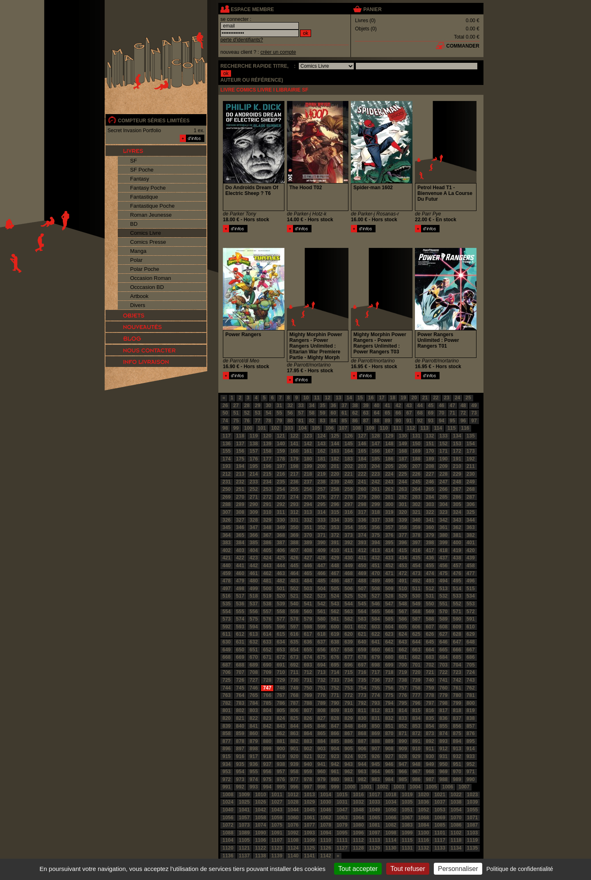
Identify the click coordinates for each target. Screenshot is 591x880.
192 (471, 459)
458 (471, 565)
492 (416, 581)
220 (335, 474)
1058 (260, 817)
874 (444, 733)
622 (375, 634)
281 (389, 497)
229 (457, 474)
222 (362, 474)
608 (444, 627)
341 (430, 520)
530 (416, 596)
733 (335, 680)
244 (403, 482)
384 (240, 542)
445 (294, 565)
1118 (456, 840)
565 (375, 611)
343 (457, 520)
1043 (276, 810)
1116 (423, 840)
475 (444, 573)
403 (240, 550)
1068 (423, 817)
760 (444, 688)
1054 (456, 810)
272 (267, 497)
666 (457, 650)
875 (457, 733)
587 (416, 619)
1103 (472, 833)
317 (362, 512)
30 (268, 405)
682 (416, 657)
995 (281, 787)
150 (416, 444)
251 (240, 489)
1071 (472, 817)
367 (267, 535)
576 (267, 619)
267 (457, 489)
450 (362, 565)
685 (457, 657)
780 (457, 695)
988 (444, 779)
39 (366, 405)
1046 (325, 810)
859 (240, 733)
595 (267, 627)
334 (335, 520)
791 (348, 703)
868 (362, 733)
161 (308, 451)
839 (226, 726)
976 (281, 779)
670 (254, 657)
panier (372, 9)
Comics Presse (148, 242)
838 (471, 718)
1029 (309, 802)
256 (308, 489)
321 (416, 512)
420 (471, 550)
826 (308, 718)
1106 (260, 840)
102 (275, 428)
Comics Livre (145, 233)
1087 (472, 825)
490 (389, 581)
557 (267, 611)
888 (375, 741)
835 (430, 718)
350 (294, 527)
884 (321, 741)
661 (389, 650)
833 (403, 718)
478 (226, 581)
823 (267, 718)
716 (362, 672)
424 (267, 558)
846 (321, 726)
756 (389, 688)
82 (311, 421)
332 (308, 520)
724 (471, 672)
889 (389, 741)
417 (430, 550)
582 (348, 619)
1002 (382, 787)
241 (362, 482)
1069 (439, 817)
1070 (456, 817)
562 (335, 611)
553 (471, 604)
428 (321, 558)
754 (362, 688)
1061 (309, 817)
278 (348, 497)
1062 (325, 817)
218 (308, 474)
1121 (244, 848)
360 (430, 527)
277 (335, 497)
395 (389, 542)
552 (457, 604)
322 (430, 512)
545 (362, 604)
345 (226, 527)
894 (457, 741)
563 (348, 611)
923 (335, 756)
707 (240, 672)
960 (321, 772)
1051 (407, 810)
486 (335, 581)
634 (281, 642)
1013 (309, 795)
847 (335, 726)
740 (430, 680)
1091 (276, 833)
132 (430, 436)
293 (294, 504)
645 (430, 642)
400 (457, 542)
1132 (423, 848)
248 (457, 482)
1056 (228, 817)
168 (403, 451)
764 (240, 695)
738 (403, 680)
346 (240, 527)
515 (471, 588)
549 (416, 604)
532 (444, 596)
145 (348, 444)
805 (281, 710)
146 (362, 444)
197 (281, 466)
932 (457, 756)
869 (375, 733)
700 (403, 665)
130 (403, 436)
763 (226, 695)
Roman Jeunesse (151, 215)
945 (375, 764)
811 (362, 710)
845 (308, 726)
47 (452, 405)
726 (240, 680)
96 (463, 421)
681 (403, 657)
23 (446, 398)
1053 (439, 810)
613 (254, 634)
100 (248, 428)
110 (384, 428)
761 (457, 688)
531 (430, 596)
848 (348, 726)
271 (254, 497)
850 (375, 726)
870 (389, 733)
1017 (374, 795)
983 (375, 779)
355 (362, 527)
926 (375, 756)
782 (226, 703)
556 (254, 611)
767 (281, 695)
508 (375, 588)
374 (362, 535)
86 (354, 421)
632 (254, 642)
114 (438, 428)
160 (294, 451)
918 (267, 756)
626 (430, 634)
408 (308, 550)
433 (389, 558)
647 (457, 642)
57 (301, 413)
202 (348, 466)
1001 (366, 787)
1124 (293, 848)
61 (344, 413)
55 (279, 413)
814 (403, 710)
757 (403, 688)
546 (375, 604)
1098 (390, 833)
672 (281, 657)
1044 (293, 810)
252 (254, 489)
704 (457, 665)
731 (308, 680)
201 (335, 466)
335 (348, 520)
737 (389, 680)
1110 (325, 840)
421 (226, 558)
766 (267, 695)
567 (403, 611)
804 (267, 710)
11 (316, 398)
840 (240, 726)
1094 (325, 833)
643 (403, 642)
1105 (244, 840)
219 (321, 474)
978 (308, 779)
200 (321, 466)
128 (375, 436)
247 (444, 482)
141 (294, 444)
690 (267, 665)
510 (403, 588)
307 (226, 512)
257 (321, 489)
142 (308, 444)
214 (254, 474)
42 (398, 405)
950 (444, 764)
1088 (228, 833)
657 (335, 650)
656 (321, 650)
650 (240, 650)
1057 (244, 817)
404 (254, 550)
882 (294, 741)
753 (348, 688)
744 (226, 688)
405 (267, 550)
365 (240, 535)
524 (335, 596)
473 (416, 573)
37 (344, 405)
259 (348, 489)
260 (362, 489)
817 (444, 710)
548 (403, 604)
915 (226, 756)
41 (387, 405)
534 (471, 596)
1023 (472, 795)
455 (430, 565)
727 (254, 680)
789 (321, 703)
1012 (293, 795)
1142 (325, 856)
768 (294, 695)
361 (444, 527)
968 (430, 772)
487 (348, 581)
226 (416, 474)
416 (416, 550)
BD (133, 224)
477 (471, 573)
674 (308, 657)
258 (335, 489)
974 (254, 779)
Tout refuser (407, 868)
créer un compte (278, 52)
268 (471, 489)
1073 (244, 825)
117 (226, 436)
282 (403, 497)
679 (375, 657)
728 (267, 680)
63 (366, 413)
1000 (349, 787)
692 (294, 665)
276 (321, 497)
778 (430, 695)
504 (321, 588)
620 (348, 634)
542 (321, 604)
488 (362, 581)
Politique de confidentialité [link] (519, 869)
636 (308, 642)
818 (457, 710)
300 (389, 504)
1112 (358, 840)
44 (419, 405)
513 (444, 588)
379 (430, 535)
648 (471, 642)
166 (375, 451)
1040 (228, 810)
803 (254, 710)
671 (267, 657)
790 (335, 703)
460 (240, 573)
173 (471, 451)
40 (376, 405)
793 (375, 703)
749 (294, 688)
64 (376, 413)
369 (294, 535)
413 (375, 550)
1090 (260, 833)
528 (389, 596)
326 (226, 520)
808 (321, 710)
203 (362, 466)
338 (389, 520)
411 (348, 550)
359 (416, 527)
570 (444, 611)
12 (327, 398)
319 (389, 512)
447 (321, 565)
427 (308, 558)
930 (430, 756)
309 (254, 512)
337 (375, 520)
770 (321, 695)
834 (416, 718)
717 (375, 672)
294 (308, 504)
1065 (374, 817)
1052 (423, 810)
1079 (342, 825)
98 (225, 428)
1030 (325, 802)
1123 (276, 848)
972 (226, 779)
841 (254, 726)
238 (321, 482)
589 (444, 619)
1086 (456, 825)
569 (430, 611)
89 (387, 421)
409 (321, 550)
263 (403, 489)
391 (335, 542)
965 (389, 772)
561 (321, 611)
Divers (137, 305)
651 (254, 650)
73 (473, 413)
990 (471, 779)
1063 (342, 817)
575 (254, 619)
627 (444, 634)
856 (457, 726)
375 (375, 535)
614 (267, 634)
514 (457, 588)
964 (375, 772)
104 (302, 428)
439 (471, 558)
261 (375, 489)
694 (321, 665)
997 (308, 787)
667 (471, 650)
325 (471, 512)
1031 (342, 802)
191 (457, 459)
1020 (423, 795)
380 (444, 535)
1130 (390, 848)
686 (471, 657)
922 (321, 756)
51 (235, 413)
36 (333, 405)
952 (471, 764)
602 (362, 627)
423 (254, 558)
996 (294, 787)
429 (335, 558)
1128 (358, 848)
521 (294, 596)
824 (281, 718)
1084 (423, 825)
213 (240, 474)
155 (226, 451)
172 (457, 451)
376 (389, 535)
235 (281, 482)
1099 (407, 833)
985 (403, 779)
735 (362, 680)
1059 (276, 817)
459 (226, 573)
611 (226, 634)
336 (362, 520)
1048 (358, 810)
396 (403, 542)
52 (247, 413)
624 (403, 634)
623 (389, 634)
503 (308, 588)
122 (294, 436)
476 (457, 573)
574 (240, 619)
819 (471, 710)
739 (416, 680)
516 (226, 596)
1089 (244, 833)
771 (335, 695)
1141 (309, 856)
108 (357, 428)
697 (362, 665)
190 (444, 459)
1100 (423, 833)
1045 (309, 810)
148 (389, 444)
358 (403, 527)
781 (471, 695)
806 (294, 710)
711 (294, 672)
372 (335, 535)
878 (240, 741)
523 (321, 596)
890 (403, 741)
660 (375, 650)
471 (389, 573)
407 (294, 550)
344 (471, 520)
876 (471, 733)
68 (419, 413)
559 (294, 611)
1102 (456, 833)
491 (403, 581)
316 (348, 512)
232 (240, 482)
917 (254, 756)
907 (375, 749)
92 (419, 421)
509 (389, 588)
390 (321, 542)
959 (308, 772)
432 (375, 558)
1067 (407, 817)
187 (403, 459)
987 (430, 779)
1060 (293, 817)
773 (362, 695)
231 (226, 482)
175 (240, 459)
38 (354, 405)
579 (308, 619)
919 (281, 756)
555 (240, 611)
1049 (374, 810)
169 (416, 451)
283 (416, 497)
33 (301, 405)
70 (441, 413)
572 (471, 611)
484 (308, 581)
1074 (260, 825)
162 (321, 451)
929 (416, 756)
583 (362, 619)
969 (444, 772)
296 (335, 504)
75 (235, 421)
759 (430, 688)
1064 (358, 817)
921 (308, 756)
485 (321, 581)
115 (451, 428)
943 (348, 764)
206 (403, 466)
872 (416, 733)
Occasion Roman (150, 278)
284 (430, 497)
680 (389, 657)
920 (294, 756)
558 (281, 611)
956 (267, 772)
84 (333, 421)
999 (335, 787)
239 (335, 482)
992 (240, 787)
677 (348, 657)
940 (308, 764)
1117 (439, 840)
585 (389, 619)
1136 (228, 856)
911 (430, 749)
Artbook (139, 296)
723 (457, 672)
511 (416, 588)
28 (247, 405)
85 (344, 421)
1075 (276, 825)
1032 (358, 802)
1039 (472, 802)
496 (471, 581)
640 (362, 642)
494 (444, 581)
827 (321, 718)
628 (457, 634)
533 (457, 596)
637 (321, 642)
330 (281, 520)
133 (444, 436)
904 (335, 749)
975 (267, 779)
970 (457, 772)
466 (321, 573)
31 (279, 405)
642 (389, 642)
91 (409, 421)
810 (348, 710)
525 (348, 596)
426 (294, 558)
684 (444, 657)
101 (262, 428)
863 (294, 733)
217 (294, 474)
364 (226, 535)
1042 (260, 810)
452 (389, 565)
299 (375, 504)
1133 (439, 848)
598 (308, 627)
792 (362, 703)
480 (254, 581)
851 (389, 726)
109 (370, 428)
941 (321, 764)
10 (306, 398)
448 (335, 565)
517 (240, 596)
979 (321, 779)
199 (308, 466)
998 (321, 787)
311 (281, 512)
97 (473, 421)
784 (254, 703)
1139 (276, 856)
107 (343, 428)
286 (457, 497)
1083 (407, 825)
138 (254, 444)
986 (416, 779)
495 (457, 581)
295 (321, 504)
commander (462, 46)
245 (416, 482)
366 (254, 535)
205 (389, 466)
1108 (293, 840)
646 (444, 642)
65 (387, 413)
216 (281, 474)
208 (430, 466)
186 (389, 459)
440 (226, 565)
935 (240, 764)
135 (471, 436)
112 (411, 428)
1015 (342, 795)
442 (254, 565)
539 (281, 604)
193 (226, 466)
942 (335, 764)
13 (338, 398)
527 (375, 596)
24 (457, 398)
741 (444, 680)
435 (416, 558)
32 (290, 405)
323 (444, 512)
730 (294, 680)
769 (308, 695)
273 (281, 497)
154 (471, 444)
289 (240, 504)
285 (444, 497)
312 (294, 512)
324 (457, 512)
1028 (293, 802)
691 (281, 665)
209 (444, 466)
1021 (439, 795)
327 (240, 520)
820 (226, 718)
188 (416, 459)
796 (416, 703)
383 (226, 542)
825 (294, 718)
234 (267, 482)
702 (430, 665)
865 (321, 733)
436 (430, 558)
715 (348, 672)
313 (308, 512)
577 (281, 619)
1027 (276, 802)
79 (279, 421)
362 (457, 527)
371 (321, 535)
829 (348, 718)
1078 (325, 825)
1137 (244, 856)
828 (335, 718)
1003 (398, 787)
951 (457, 764)
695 (335, 665)
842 (267, 726)
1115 (407, 840)
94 (441, 421)
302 (416, 504)
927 (389, 756)
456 (444, 565)
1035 (407, 802)
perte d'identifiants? (241, 40)
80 (290, 421)
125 (335, 436)
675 (321, 657)
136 (226, 444)
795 (403, 703)
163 (335, 451)
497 (226, 588)
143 (321, 444)
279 (362, 497)
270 (240, 497)
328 (254, 520)
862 (281, 733)
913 (457, 749)
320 (403, 512)
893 (444, 741)
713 (321, 672)
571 (457, 611)
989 (457, 779)
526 (362, 596)
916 (240, 756)
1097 (374, 833)
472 (403, 573)
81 (301, 421)
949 (430, 764)
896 (226, 749)
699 (389, 665)
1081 (374, 825)
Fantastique (144, 197)
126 (348, 436)
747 (267, 688)
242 (375, 482)
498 (240, 588)
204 (375, 466)
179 (294, 459)
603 (375, 627)
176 (254, 459)
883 (308, 741)
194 (240, 466)
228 (444, 474)
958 (294, 772)
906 (362, 749)
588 (430, 619)
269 (226, 497)
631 (240, 642)
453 (403, 565)
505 (335, 588)
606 (416, 627)
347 (254, 527)
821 (240, 718)
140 (281, 444)
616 (294, 634)
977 (294, 779)
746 (254, 688)
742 (457, 680)
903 (321, 749)
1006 (448, 787)
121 (281, 436)
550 (430, 604)
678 (362, 657)
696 (348, 665)
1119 (472, 840)
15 (360, 398)
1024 (228, 802)
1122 (260, 848)
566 (389, 611)
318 (375, 512)
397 (416, 542)
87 (366, 421)
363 (471, 527)
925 (362, 756)
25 (468, 398)
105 (316, 428)
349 (281, 527)
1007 (464, 787)
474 (430, 573)
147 (375, 444)
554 (226, 611)
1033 (374, 802)
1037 (439, 802)
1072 (228, 825)
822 (254, 718)
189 (430, 459)
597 (294, 627)
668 (226, 657)
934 (226, 764)
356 (375, 527)
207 (416, 466)
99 (235, 428)
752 (335, 688)
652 (267, 650)
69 (430, 413)
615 (281, 634)
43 (409, 405)
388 (294, 542)
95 (452, 421)
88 (376, 421)
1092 (293, 833)
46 (441, 405)
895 (471, 741)
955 (254, 772)
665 (444, 650)
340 (416, 520)
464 (294, 573)
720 (416, 672)
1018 (390, 795)
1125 (309, 848)
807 (308, 710)
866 (335, 733)
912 (444, 749)
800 (471, 703)
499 (254, 588)
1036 (423, 802)
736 (375, 680)
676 (335, 657)
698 (375, 665)
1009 (244, 795)
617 (308, 634)
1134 (456, 848)
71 (452, 413)
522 (308, 596)
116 (465, 428)
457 (457, 565)
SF (133, 161)
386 (267, 542)
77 (257, 421)
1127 (342, 848)
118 (240, 436)
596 (281, 627)
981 (348, 779)
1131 (407, 848)
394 (375, 542)
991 (226, 787)
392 (348, 542)
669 (240, 657)
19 (403, 398)
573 (226, 619)
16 (370, 398)
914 (471, 749)
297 (348, 504)
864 (308, 733)
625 (416, 634)
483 (294, 581)
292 (281, 504)
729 (281, 680)
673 (294, 657)
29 (257, 405)
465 (308, 573)
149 (403, 444)
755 (375, 688)
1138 (260, 856)
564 (362, 611)
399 (444, 542)
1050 (390, 810)
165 (362, 451)
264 (416, 489)
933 (471, 756)
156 (240, 451)
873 (430, 733)
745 (240, 688)
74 (225, 421)
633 (267, 642)
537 (254, 604)
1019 (407, 795)
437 (444, 558)
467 (335, 573)
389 (308, 542)
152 (444, 444)
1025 (244, 802)
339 (403, 520)
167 (389, 451)
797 (430, 703)
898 (254, 749)
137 (240, 444)
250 (226, 489)
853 (416, 726)
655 (308, 650)
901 (294, 749)
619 (335, 634)
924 (348, 756)
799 (457, 703)
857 (471, 726)
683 (430, 657)
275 (308, 497)
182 (335, 459)
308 (240, 512)
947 (403, 764)
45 (430, 405)
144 (335, 444)
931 (444, 756)
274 (294, 497)
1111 (342, 840)
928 (403, 756)
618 (321, 634)
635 (294, 642)
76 (247, 421)
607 (430, 627)
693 (308, 665)
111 (397, 428)
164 (348, 451)
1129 (374, 848)
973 (240, 779)
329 (267, 520)
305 (457, 504)
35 (322, 405)
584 (375, 619)
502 (294, 588)
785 (267, 703)
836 (444, 718)
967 (416, 772)
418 (444, 550)
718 (389, 672)
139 (267, 444)
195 (254, 466)
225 (403, 474)
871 (403, 733)
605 (403, 627)
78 (268, 421)
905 (348, 749)
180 (308, 459)
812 (375, 710)
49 (473, 405)
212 (226, 474)
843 (281, 726)
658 (348, 650)
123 (308, 436)
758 (416, 688)
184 (362, 459)
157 (254, 451)
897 (240, 749)
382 (471, 535)
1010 (260, 795)
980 (335, 779)
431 (362, 558)
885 (335, 741)
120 (267, 436)
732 (321, 680)
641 (375, 642)
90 (398, 421)
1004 (415, 787)
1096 (358, 833)
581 (335, 619)
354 (348, 527)
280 (375, 497)
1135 (472, 848)
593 (240, 627)
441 (240, 565)
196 (267, 466)
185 (375, 459)
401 (471, 542)
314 (321, 512)
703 (444, 665)
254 (281, 489)
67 (409, 413)
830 (362, 718)
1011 (276, 795)
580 (321, 619)
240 (348, 482)
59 (322, 413)
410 (335, 550)
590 (457, 619)
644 (416, 642)
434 (403, 558)
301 (403, 504)
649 (226, 650)
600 (335, 627)
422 (240, 558)
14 (349, 398)
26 (225, 405)
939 (294, 764)
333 (321, 520)
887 (362, 741)
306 (471, 504)
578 (294, 619)
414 (389, 550)
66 (398, 413)
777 (416, 695)
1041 (244, 810)
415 (403, 550)
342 (444, 520)
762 (471, 688)
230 (471, 474)
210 (457, 466)
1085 (439, 825)
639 (348, 642)
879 (254, 741)
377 (403, 535)
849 (362, 726)
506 (348, 588)
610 (471, 627)
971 (471, 772)
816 (430, 710)
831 (375, 718)
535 (226, 604)
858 (226, 733)
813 (389, 710)
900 (281, 749)
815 (416, 710)
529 (403, 596)
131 (416, 436)
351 (308, 527)
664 (430, 650)
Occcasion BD (147, 287)
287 (471, 497)
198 (294, 466)
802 (240, 710)
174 (226, 459)
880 (267, 741)
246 (430, 482)
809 (335, 710)
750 (308, 688)
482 (281, 581)
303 (430, 504)
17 (381, 398)
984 (389, 779)
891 (416, 741)
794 (389, 703)
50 (225, 413)
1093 (309, 833)
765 (254, 695)
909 (403, 749)
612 (240, 634)
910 (416, 749)
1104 (228, 840)
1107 (276, 840)
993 (254, 787)
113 (424, 428)
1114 (390, 840)
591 (471, 619)
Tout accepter (358, 868)
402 (226, 550)
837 (457, 718)
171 (444, 451)
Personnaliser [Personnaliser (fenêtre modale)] (458, 868)
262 (389, 489)
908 (389, 749)
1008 (228, 795)
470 (375, 573)
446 (308, 565)
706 (226, 672)
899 (267, 749)
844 (294, 726)
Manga (138, 251)
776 (403, 695)
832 (389, 718)
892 (430, 741)
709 (267, 672)
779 (444, 695)
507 (362, 588)
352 (321, 527)
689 (254, 665)
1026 (260, 802)
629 (471, 634)
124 (321, 436)
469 (362, 573)
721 (430, 672)
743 (471, 680)
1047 (342, 810)
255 (294, 489)
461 (254, 573)
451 (375, 565)
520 (281, 596)
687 (226, 665)
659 (362, 650)
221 (348, 474)
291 (267, 504)
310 (267, 512)
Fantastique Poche (152, 206)
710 (281, 672)
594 (254, 627)
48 (463, 405)
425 (281, 558)
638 (335, 642)
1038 (456, 802)
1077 (309, 825)
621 (362, 634)
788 (308, 703)
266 (444, 489)
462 (267, 573)
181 (321, 459)
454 (416, 565)
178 (281, 459)
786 (281, 703)
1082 (390, 825)
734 (348, 680)
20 (414, 398)
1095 (342, 833)
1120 (228, 848)
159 (281, 451)
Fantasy (139, 179)
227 (430, 474)
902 (308, 749)
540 (294, 604)
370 (308, 535)
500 (267, 588)
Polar (136, 260)
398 (430, 542)
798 (444, 703)
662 (403, 650)
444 (281, 565)
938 (281, 764)
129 (389, 436)
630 (226, 642)
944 (362, 764)
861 (267, 733)
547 (389, 604)
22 (435, 398)
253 (267, 489)
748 (281, 688)
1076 (293, 825)
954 (240, 772)
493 (430, 581)
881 (281, 741)
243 (389, 482)
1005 (431, 787)
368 (281, 535)
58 (311, 413)
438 (457, 558)
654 (294, 650)
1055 (472, 810)
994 (267, 787)
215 (267, 474)
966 (403, 772)
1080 (358, 825)
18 (392, 398)
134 (457, 436)
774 (375, 695)
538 (267, 604)
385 (254, 542)
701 (416, 665)
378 (416, 535)
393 (362, 542)
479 (240, 581)
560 (308, 611)
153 (457, 444)
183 (348, 459)
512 (430, 588)
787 (294, 703)
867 (348, 733)
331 (294, 520)
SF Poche (141, 170)
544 (348, 604)
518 (254, 596)
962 (348, 772)
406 (281, 550)
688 (240, 665)
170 (430, 451)
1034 (390, 802)
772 (348, 695)
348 (267, 527)
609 (457, 627)
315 (335, 512)
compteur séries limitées (154, 121)
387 (281, 542)
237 (308, 482)
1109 (309, 840)
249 (471, 482)
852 (403, 726)
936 (254, 764)
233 (254, 482)
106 (329, 428)
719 (403, 672)
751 (321, 688)
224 (389, 474)
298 (362, 504)
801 (226, 710)
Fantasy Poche (148, 188)
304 (444, 504)
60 (333, 413)
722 (444, 672)
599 (321, 627)
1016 (358, 795)
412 (362, 550)
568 (416, 611)
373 (348, 535)
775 (389, 695)
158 (267, 451)
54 (268, 413)
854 (430, 726)
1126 (325, 848)
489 (375, 581)
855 (444, 726)
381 (457, 535)
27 (235, 405)
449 (348, 565)
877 (226, 741)
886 (348, 741)
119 (254, 436)
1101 (439, 833)
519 (267, 596)
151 (430, 444)
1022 (456, 795)
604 (389, 627)
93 (430, 421)
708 (254, 672)
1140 (293, 856)
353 (335, 527)
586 (403, 619)
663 (416, 650)
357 (389, 527)
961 (335, 772)
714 (335, 672)
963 (362, 772)
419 (457, 550)
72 (463, 413)
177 (267, 459)
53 (257, 413)
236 (294, 482)
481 (267, 581)
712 (308, 672)
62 (354, 413)
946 (389, 764)
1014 (325, 795)
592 (226, 627)
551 (444, 604)
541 (308, 604)
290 (254, 504)
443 (267, 565)
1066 (390, 817)
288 (226, 504)
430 (348, 558)
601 (348, 627)
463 (281, 573)
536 (240, 604)
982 (362, 779)
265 (430, 489)
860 (254, 733)
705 (471, 665)
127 (362, 436)
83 (322, 421)
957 (281, 772)
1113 (374, 840)
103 (289, 428)
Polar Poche (144, 269)
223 (375, 474)
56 (290, 413)
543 (335, 604)
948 (416, 764)
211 (471, 466)
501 (281, 588)
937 (267, 764)
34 (311, 405)
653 (281, 650)
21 (425, 398)
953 (226, 772)
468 (348, 573)
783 (240, 703)
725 (226, 680)
